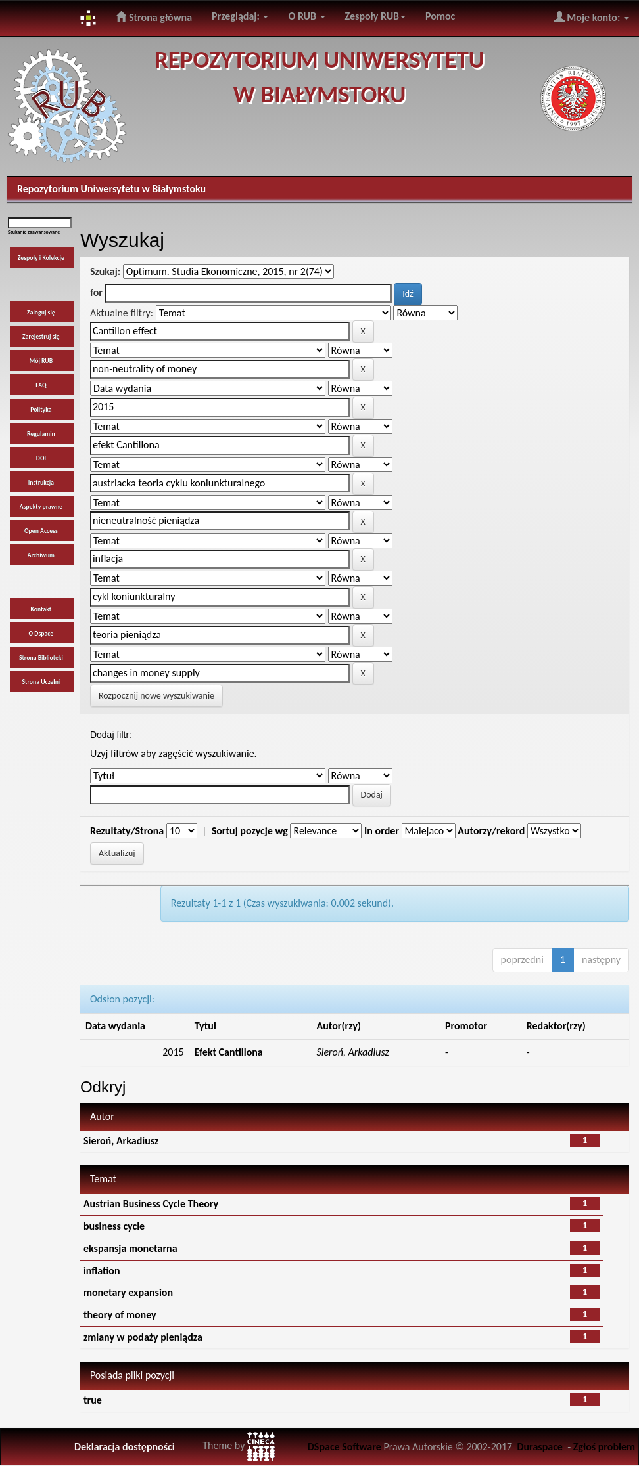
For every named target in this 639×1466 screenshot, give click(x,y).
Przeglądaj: (240, 16)
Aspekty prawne (41, 507)
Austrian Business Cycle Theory (150, 1203)
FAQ (41, 385)
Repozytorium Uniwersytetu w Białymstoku (111, 189)
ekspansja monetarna (130, 1248)
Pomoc (440, 16)
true (92, 1400)
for (96, 292)
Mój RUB (41, 361)
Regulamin (41, 434)
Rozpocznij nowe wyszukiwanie (156, 695)
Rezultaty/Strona (127, 831)
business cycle (114, 1226)
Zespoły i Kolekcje (41, 258)
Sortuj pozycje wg (250, 831)
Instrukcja (41, 482)
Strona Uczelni (41, 682)
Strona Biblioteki (41, 658)
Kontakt (41, 609)
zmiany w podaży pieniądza (142, 1337)
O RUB (306, 16)
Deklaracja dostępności (124, 1446)
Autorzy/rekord (491, 831)
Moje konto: (591, 17)
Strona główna (154, 17)
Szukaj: (105, 271)
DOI (41, 458)
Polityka (40, 410)
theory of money (119, 1314)
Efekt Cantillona (229, 1052)
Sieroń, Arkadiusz (120, 1140)
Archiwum (41, 555)
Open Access (41, 531)
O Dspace (41, 633)
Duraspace (540, 1446)
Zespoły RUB (375, 16)
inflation (101, 1270)
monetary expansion (128, 1292)
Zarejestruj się (41, 337)
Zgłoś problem (604, 1446)
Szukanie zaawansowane (34, 232)
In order (381, 831)
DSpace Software (344, 1446)
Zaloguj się (41, 312)
